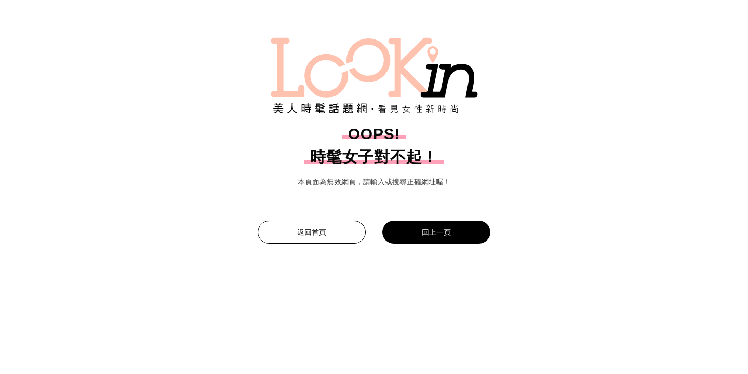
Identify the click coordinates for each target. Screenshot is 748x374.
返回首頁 (311, 232)
